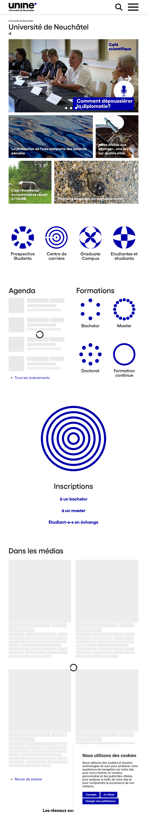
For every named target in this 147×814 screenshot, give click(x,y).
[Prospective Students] (22, 239)
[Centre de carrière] (56, 239)
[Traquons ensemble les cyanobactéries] (96, 182)
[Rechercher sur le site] (118, 7)
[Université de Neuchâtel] (23, 7)
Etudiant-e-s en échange (73, 522)
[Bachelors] (90, 311)
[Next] (128, 78)
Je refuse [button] (108, 794)
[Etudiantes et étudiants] (124, 239)
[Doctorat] (90, 356)
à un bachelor (73, 498)
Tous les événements (32, 378)
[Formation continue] (124, 356)
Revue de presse (28, 779)
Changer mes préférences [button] (100, 801)
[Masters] (124, 311)
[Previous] (18, 78)
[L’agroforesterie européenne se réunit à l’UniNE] (30, 182)
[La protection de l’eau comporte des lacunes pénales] (51, 136)
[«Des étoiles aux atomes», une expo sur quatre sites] (117, 136)
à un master (73, 510)
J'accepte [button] (91, 794)
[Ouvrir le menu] (133, 7)
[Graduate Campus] (90, 239)
